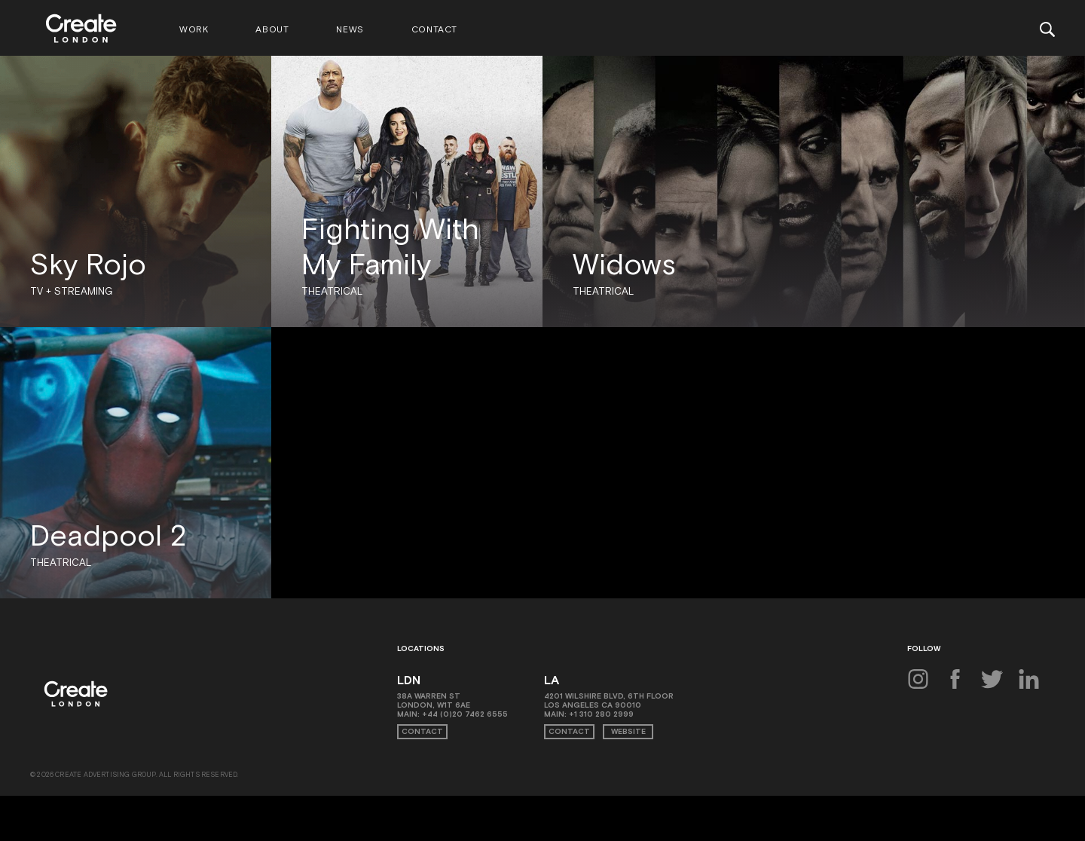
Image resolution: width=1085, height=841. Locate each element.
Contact (434, 29)
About (272, 29)
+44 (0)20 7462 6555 (465, 714)
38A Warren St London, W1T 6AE (433, 700)
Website (628, 731)
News (349, 29)
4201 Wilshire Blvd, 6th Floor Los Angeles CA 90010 (609, 700)
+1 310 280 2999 (601, 714)
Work (193, 29)
